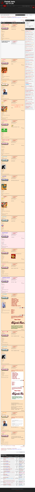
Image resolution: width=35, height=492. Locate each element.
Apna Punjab (4, 156)
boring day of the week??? (7, 484)
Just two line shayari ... (29, 79)
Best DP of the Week (29, 46)
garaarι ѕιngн (21, 485)
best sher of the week (6, 466)
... (3, 21)
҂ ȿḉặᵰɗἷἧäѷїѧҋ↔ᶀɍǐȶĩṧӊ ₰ (9, 478)
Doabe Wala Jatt (9, 17)
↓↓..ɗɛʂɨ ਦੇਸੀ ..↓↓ (5, 100)
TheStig (7, 475)
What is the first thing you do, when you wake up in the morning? (30, 91)
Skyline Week (5, 474)
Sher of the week (5, 457)
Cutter (30, 91)
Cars (8, 475)
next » (24, 446)
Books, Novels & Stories (29, 99)
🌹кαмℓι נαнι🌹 (5, 331)
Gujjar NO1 (4, 81)
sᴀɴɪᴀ (3, 249)
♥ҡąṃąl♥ (4, 59)
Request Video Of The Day (29, 60)
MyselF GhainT (19, 17)
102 (12, 21)
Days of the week (5, 477)
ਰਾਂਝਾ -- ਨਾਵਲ (27, 36)
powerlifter (4, 176)
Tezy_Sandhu (8, 458)
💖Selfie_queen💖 (5, 24)
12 (9, 21)
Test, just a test (28, 70)
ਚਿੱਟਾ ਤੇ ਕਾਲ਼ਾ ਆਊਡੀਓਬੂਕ (29, 86)
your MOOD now (28, 44)
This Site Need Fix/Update (29, 57)
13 (10, 21)
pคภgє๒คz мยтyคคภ (14, 17)
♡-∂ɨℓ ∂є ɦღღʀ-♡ (8, 482)
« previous (21, 446)
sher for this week (5, 463)
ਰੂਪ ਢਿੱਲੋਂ (30, 36)
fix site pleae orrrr (28, 41)
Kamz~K (3, 365)
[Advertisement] (17, 11)
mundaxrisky (27, 58)
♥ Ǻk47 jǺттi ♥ (21, 482)
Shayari (9, 464)
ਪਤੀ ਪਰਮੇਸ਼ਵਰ (4, 294)
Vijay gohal (4, 216)
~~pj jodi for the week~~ (6, 471)
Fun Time (12, 482)
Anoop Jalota (4, 120)
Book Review (27, 97)
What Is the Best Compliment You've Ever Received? (29, 107)
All (11, 458)
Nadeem (7, 461)
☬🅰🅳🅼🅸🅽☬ (27, 84)
